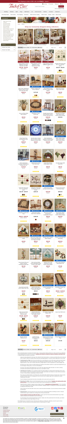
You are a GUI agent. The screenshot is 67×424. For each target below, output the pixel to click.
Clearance (57, 11)
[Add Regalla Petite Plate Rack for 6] (64, 51)
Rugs (21, 11)
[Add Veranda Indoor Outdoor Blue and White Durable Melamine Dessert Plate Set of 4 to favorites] (40, 125)
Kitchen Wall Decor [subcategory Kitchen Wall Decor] (6, 32)
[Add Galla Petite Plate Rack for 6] (27, 175)
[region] (33, 420)
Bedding (6, 11)
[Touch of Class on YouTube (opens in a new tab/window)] (52, 408)
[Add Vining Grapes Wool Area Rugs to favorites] (64, 324)
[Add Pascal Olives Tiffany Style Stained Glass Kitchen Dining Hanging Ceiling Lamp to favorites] (64, 200)
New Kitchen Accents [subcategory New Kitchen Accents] (7, 37)
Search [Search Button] (61, 6)
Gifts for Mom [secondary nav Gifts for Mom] (44, 14)
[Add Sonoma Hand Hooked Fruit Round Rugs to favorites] (64, 175)
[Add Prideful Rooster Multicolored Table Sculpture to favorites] (40, 324)
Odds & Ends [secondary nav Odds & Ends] (58, 14)
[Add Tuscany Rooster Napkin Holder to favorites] (27, 225)
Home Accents (38, 11)
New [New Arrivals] (34, 47)
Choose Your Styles (6, 49)
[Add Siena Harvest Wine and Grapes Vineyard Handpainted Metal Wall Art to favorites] (27, 250)
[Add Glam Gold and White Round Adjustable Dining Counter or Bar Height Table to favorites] (40, 250)
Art (32, 11)
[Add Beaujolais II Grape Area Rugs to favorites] (27, 200)
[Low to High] (24, 47)
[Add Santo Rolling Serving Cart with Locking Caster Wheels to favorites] (52, 76)
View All (60, 47)
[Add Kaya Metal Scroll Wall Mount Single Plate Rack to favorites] (27, 274)
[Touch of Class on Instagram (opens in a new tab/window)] (59, 408)
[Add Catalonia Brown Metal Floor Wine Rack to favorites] (40, 150)
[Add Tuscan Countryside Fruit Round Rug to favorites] (64, 225)
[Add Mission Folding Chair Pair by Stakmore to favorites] (40, 76)
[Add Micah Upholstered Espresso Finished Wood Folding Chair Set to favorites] (27, 150)
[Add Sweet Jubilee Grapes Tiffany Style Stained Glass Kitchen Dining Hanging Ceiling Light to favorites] (64, 125)
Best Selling (20, 47)
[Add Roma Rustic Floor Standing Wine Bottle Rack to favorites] (27, 125)
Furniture (51, 11)
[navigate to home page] (15, 6)
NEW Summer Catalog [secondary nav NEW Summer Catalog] (34, 14)
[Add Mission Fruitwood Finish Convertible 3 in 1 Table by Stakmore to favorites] (52, 324)
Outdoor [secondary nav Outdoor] (49, 14)
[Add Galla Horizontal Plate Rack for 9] (27, 299)
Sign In (57, 4)
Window (11, 11)
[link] (40, 409)
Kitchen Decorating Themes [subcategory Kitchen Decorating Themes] (8, 35)
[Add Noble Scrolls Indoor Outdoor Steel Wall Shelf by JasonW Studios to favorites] (40, 274)
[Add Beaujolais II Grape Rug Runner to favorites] (64, 274)
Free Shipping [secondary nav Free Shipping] (20, 14)
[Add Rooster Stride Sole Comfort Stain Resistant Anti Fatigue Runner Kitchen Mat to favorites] (40, 299)
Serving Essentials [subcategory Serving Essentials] (6, 23)
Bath (17, 11)
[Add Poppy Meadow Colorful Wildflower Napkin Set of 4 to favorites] (52, 51)
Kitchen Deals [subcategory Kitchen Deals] (5, 40)
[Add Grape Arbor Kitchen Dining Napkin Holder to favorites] (52, 150)
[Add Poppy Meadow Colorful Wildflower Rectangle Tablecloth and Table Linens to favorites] (27, 51)
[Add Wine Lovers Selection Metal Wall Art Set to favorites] (64, 250)
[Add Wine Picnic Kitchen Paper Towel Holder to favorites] (64, 76)
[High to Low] (28, 47)
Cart (61, 4)
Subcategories (5, 18)
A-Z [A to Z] (30, 47)
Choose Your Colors (6, 47)
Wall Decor (26, 11)
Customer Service (6, 410)
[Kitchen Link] (42, 20)
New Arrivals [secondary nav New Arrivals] (13, 14)
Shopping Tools (6, 411)
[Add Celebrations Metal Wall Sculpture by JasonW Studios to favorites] (40, 175)
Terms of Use (46, 420)
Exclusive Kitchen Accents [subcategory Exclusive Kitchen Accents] (8, 36)
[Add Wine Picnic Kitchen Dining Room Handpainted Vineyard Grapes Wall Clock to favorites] (52, 200)
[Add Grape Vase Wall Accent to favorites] (64, 299)
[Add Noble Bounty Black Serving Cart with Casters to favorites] (52, 175)
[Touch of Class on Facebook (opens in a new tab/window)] (55, 408)
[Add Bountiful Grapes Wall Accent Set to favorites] (64, 150)
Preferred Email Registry (57, 414)
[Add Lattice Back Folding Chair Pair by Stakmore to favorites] (40, 200)
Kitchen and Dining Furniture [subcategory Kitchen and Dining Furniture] (8, 34)
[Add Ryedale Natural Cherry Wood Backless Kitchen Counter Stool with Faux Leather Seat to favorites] (52, 101)
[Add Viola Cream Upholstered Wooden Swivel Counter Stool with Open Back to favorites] (27, 76)
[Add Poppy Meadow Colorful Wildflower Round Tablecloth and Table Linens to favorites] (40, 51)
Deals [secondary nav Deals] (53, 14)
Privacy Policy (41, 420)
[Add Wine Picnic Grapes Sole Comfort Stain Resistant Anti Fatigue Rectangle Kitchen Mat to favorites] (40, 225)
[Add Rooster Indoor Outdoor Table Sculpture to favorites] (52, 225)
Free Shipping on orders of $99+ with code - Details (33, 1)
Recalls (4, 413)
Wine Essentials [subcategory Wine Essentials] (6, 26)
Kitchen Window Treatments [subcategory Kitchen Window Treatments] (8, 28)
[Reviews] (39, 47)
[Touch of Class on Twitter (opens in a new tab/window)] (57, 410)
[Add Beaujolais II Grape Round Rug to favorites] (40, 101)
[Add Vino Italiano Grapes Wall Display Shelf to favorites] (52, 299)
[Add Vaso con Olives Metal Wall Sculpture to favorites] (27, 101)
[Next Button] (65, 47)
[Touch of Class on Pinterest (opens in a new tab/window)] (62, 408)
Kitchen (45, 11)
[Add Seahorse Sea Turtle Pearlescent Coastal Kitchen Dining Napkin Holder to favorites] (52, 250)
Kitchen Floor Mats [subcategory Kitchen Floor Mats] (6, 31)
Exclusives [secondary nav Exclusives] (26, 14)
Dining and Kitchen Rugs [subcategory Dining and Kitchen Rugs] (8, 30)
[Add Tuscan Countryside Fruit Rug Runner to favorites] (52, 274)
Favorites (51, 4)
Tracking (44, 4)
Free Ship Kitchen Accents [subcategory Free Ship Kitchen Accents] (8, 39)
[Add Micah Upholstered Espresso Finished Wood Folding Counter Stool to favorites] (52, 125)
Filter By (4, 44)
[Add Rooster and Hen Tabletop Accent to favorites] (27, 324)
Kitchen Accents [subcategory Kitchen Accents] (6, 27)
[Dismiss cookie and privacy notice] (63, 418)
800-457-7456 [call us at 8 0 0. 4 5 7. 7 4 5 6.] (61, 8)
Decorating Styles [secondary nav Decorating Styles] (5, 14)
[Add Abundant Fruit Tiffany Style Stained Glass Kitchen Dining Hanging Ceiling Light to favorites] (64, 101)
